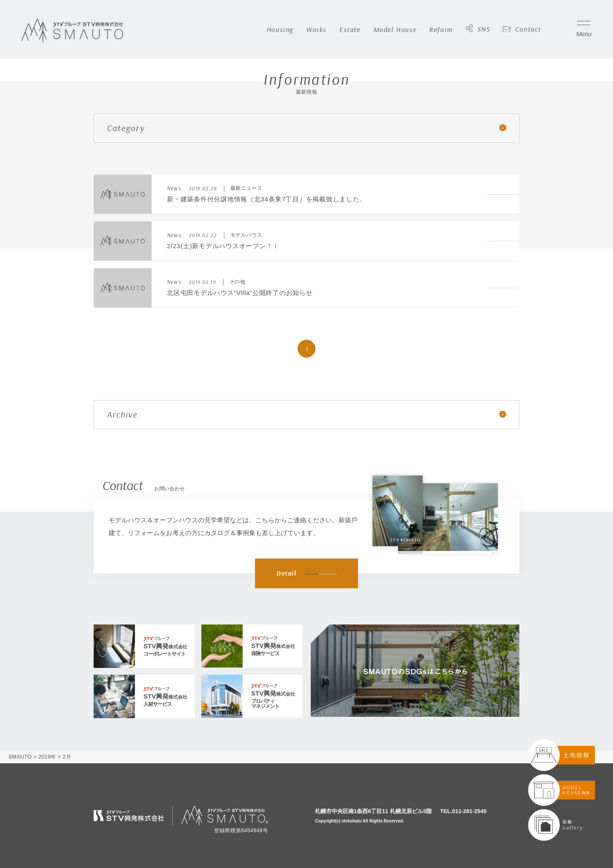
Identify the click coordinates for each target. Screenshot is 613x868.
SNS (478, 29)
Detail (306, 573)
